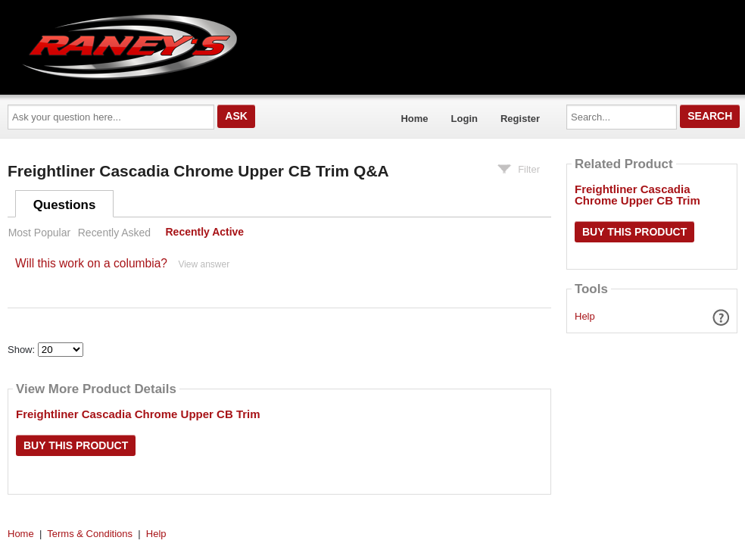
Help (585, 316)
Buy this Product (75, 445)
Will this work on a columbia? (91, 263)
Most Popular (39, 232)
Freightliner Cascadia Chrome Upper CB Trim (138, 414)
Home (414, 118)
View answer (203, 264)
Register (520, 118)
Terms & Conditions (89, 533)
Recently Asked (114, 232)
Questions (64, 205)
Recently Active (205, 232)
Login (464, 118)
